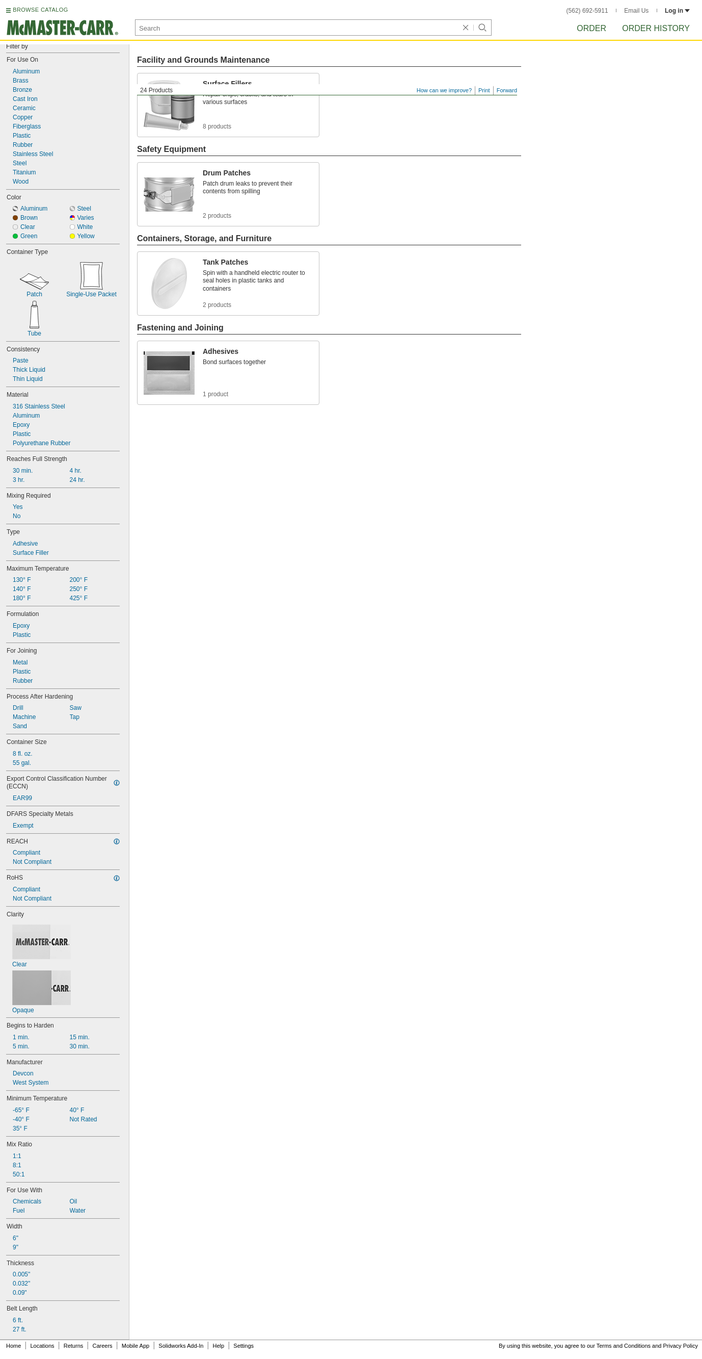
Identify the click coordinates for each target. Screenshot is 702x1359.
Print (484, 90)
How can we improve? (444, 90)
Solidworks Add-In (180, 1346)
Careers (102, 1346)
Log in (677, 10)
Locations (43, 1346)
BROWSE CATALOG (40, 10)
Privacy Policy (680, 1346)
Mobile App (135, 1346)
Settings (243, 1346)
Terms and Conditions (624, 1346)
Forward (507, 90)
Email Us (636, 10)
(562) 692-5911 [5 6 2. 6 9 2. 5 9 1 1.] (587, 10)
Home (13, 1346)
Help (219, 1346)
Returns (74, 1346)
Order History (656, 28)
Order (591, 28)
